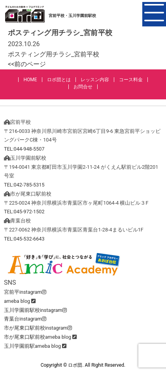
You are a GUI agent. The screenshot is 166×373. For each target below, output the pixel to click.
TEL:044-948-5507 (24, 149)
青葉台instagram (25, 319)
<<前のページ (27, 64)
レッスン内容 (95, 79)
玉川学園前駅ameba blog (32, 346)
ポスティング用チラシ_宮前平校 (53, 54)
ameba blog (17, 301)
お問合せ (83, 86)
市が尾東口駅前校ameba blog (37, 337)
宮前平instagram (25, 292)
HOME (30, 79)
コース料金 (131, 79)
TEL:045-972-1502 (24, 211)
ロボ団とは (59, 79)
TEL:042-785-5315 (24, 185)
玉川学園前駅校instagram (35, 310)
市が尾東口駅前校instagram (38, 328)
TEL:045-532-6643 (24, 239)
